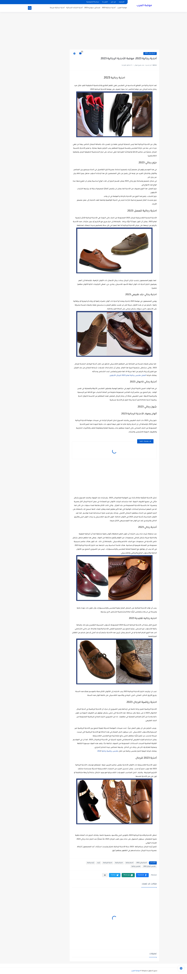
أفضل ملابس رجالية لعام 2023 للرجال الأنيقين (127, 376)
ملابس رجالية (136, 866)
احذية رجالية (119, 863)
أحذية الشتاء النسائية (74, 8)
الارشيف (121, 2)
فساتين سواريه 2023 (92, 8)
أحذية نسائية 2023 (108, 8)
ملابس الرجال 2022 (149, 866)
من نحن (113, 2)
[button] (142, 875)
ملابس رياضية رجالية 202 (107, 751)
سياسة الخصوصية (92, 2)
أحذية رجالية (129, 863)
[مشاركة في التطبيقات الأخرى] (105, 875)
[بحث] (29, 8)
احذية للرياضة (107, 863)
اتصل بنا (105, 2)
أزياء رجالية (90, 863)
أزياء (98, 863)
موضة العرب (144, 5)
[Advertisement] (93, 31)
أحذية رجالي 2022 (150, 53)
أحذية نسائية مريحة (57, 8)
